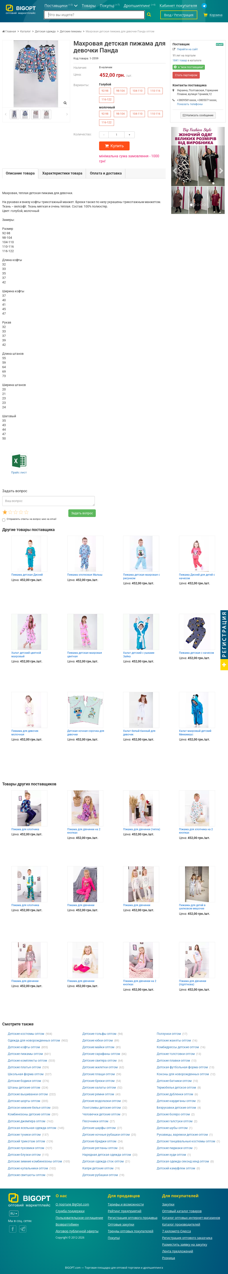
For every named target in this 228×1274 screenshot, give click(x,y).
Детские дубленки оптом (175, 1094)
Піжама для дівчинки (80, 905)
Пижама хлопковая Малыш (84, 574)
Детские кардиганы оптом (176, 1101)
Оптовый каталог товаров (182, 1211)
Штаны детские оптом (24, 1087)
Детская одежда (45, 31)
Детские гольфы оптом (99, 1033)
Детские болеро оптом (173, 1114)
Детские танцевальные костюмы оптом (186, 1141)
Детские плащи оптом (98, 1074)
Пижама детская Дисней (27, 574)
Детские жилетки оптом (100, 1067)
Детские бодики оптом (24, 1081)
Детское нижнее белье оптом (29, 1107)
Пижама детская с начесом (196, 652)
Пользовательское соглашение (79, 1218)
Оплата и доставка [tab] (106, 173)
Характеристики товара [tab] (62, 173)
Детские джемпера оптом (26, 1121)
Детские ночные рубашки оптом (106, 1134)
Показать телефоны (190, 104)
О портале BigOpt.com (72, 1204)
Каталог (25, 31)
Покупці (114, 1238)
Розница (168, 1258)
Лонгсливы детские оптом (101, 1107)
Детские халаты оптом (99, 1087)
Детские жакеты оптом (174, 1040)
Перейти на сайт (187, 49)
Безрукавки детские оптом (176, 1107)
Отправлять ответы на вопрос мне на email (29, 519)
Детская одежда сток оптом (103, 1161)
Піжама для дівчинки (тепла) (141, 829)
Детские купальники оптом (28, 1168)
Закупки (168, 1204)
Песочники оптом (95, 1121)
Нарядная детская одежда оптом (106, 1154)
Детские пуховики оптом (26, 1148)
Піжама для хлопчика (25, 829)
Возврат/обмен (67, 1224)
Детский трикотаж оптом (26, 1141)
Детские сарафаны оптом (101, 1054)
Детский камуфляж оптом (176, 1168)
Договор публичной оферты (77, 1231)
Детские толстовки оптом (176, 1054)
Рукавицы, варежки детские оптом (182, 1134)
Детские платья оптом (24, 1067)
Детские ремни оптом (98, 1094)
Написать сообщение (198, 115)
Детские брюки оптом (98, 1081)
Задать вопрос (82, 513)
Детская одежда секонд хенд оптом (183, 1161)
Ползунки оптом (169, 1033)
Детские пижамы (70, 31)
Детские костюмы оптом (26, 1033)
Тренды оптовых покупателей (130, 1231)
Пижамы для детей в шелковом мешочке (192, 907)
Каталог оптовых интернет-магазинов (191, 1218)
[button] (175, 170)
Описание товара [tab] (20, 173)
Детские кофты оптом (24, 1047)
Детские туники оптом (24, 1134)
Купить (114, 145)
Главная (9, 31)
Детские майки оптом (98, 1047)
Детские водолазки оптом (101, 1101)
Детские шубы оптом (172, 1128)
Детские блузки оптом (24, 1154)
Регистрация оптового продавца (132, 1218)
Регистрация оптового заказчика (187, 1238)
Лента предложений (177, 1251)
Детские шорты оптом (24, 1101)
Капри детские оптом (97, 1168)
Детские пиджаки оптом (174, 1148)
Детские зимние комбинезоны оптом (35, 1161)
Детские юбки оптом (97, 1040)
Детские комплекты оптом (27, 1060)
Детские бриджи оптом (99, 1141)
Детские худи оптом (171, 1154)
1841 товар (180, 60)
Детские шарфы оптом (99, 1128)
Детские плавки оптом (173, 1060)
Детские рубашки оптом (100, 1175)
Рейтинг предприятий (124, 1211)
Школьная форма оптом (25, 1074)
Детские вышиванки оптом (28, 1094)
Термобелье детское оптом (176, 1087)
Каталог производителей (181, 1224)
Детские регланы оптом (99, 1148)
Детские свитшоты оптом (26, 1175)
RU (13, 1213)
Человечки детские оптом (101, 1114)
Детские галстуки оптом (174, 1121)
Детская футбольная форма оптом (182, 1067)
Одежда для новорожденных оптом (34, 1040)
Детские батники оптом (174, 1081)
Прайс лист (19, 472)
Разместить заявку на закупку (184, 1244)
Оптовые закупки (121, 1224)
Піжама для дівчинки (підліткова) (192, 982)
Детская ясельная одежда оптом (32, 1128)
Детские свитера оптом (99, 1060)
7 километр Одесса (176, 1231)
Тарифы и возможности (126, 1204)
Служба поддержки (70, 1211)
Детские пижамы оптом (25, 1054)
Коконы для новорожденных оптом (183, 1074)
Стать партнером (186, 75)
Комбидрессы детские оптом (178, 1047)
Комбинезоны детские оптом (29, 1114)
